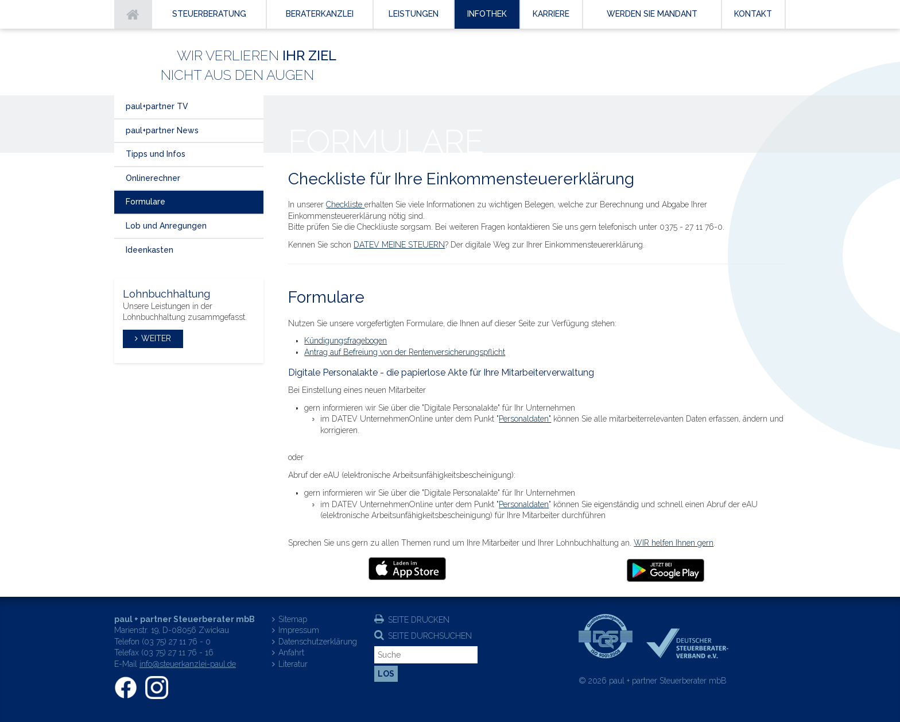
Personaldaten (524, 504)
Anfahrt (291, 652)
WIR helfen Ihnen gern (673, 542)
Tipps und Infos (155, 154)
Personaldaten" (525, 418)
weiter (156, 338)
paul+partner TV (157, 106)
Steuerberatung (209, 13)
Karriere (551, 13)
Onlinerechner (153, 178)
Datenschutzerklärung (317, 641)
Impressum (298, 630)
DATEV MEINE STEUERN (399, 244)
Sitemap (292, 619)
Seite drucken (418, 619)
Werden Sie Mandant (652, 13)
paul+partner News (162, 130)
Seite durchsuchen (430, 635)
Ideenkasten (149, 249)
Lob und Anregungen (166, 225)
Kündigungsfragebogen (345, 340)
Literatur (293, 664)
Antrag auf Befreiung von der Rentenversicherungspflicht (404, 352)
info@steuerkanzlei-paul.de (187, 664)
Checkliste (345, 204)
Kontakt (753, 13)
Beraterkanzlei (320, 13)
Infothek (487, 13)
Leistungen (414, 13)
